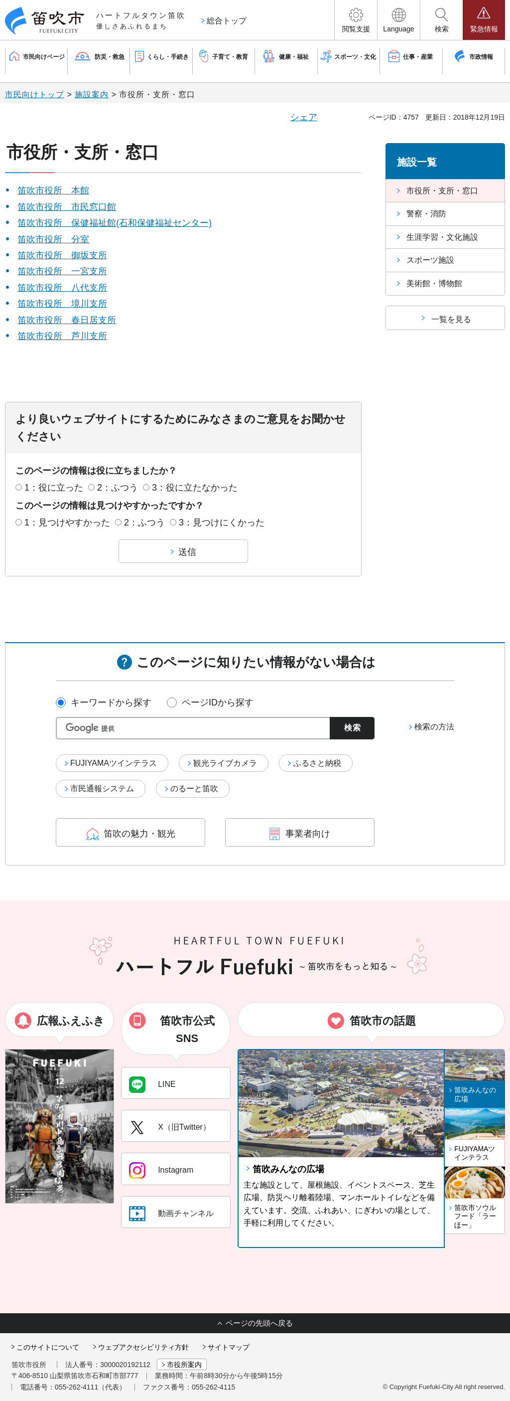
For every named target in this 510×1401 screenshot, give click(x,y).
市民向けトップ (34, 94)
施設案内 (92, 94)
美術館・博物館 (434, 283)
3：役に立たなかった (195, 488)
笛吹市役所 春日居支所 (66, 320)
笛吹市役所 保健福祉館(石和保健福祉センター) (114, 223)
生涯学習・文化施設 (442, 237)
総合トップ (227, 20)
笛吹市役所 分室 (53, 239)
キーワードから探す (111, 702)
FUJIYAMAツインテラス (113, 763)
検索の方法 (434, 726)
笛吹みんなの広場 (288, 1169)
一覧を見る (451, 319)
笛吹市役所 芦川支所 (62, 336)
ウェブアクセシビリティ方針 (143, 1347)
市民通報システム (102, 788)
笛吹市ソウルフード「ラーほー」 (475, 1216)
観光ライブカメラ (225, 763)
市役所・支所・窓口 (442, 190)
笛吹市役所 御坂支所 (62, 255)
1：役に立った (53, 488)
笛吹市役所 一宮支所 (62, 271)
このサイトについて (47, 1347)
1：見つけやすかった (67, 522)
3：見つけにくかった (221, 522)
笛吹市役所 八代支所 (62, 288)
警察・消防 (426, 213)
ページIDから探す (218, 702)
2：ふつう (117, 488)
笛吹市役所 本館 (53, 190)
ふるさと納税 (317, 763)
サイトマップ (229, 1347)
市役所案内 (184, 1365)
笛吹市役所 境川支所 (62, 304)
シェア (303, 117)
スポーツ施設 (430, 260)
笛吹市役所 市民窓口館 (66, 207)
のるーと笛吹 (194, 788)
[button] (356, 20)
